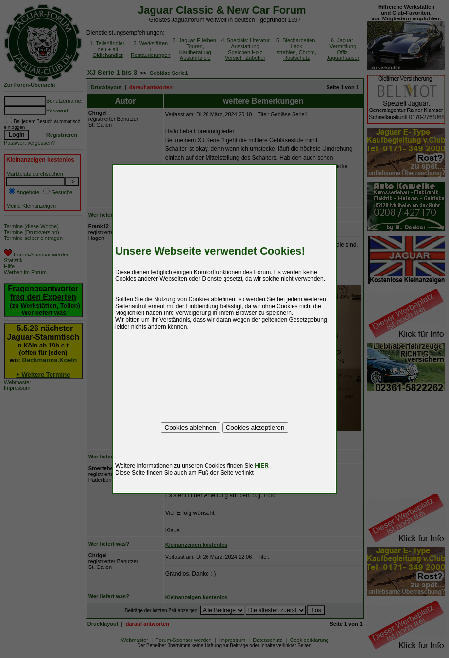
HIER (262, 465)
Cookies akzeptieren (255, 427)
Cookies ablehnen (191, 427)
